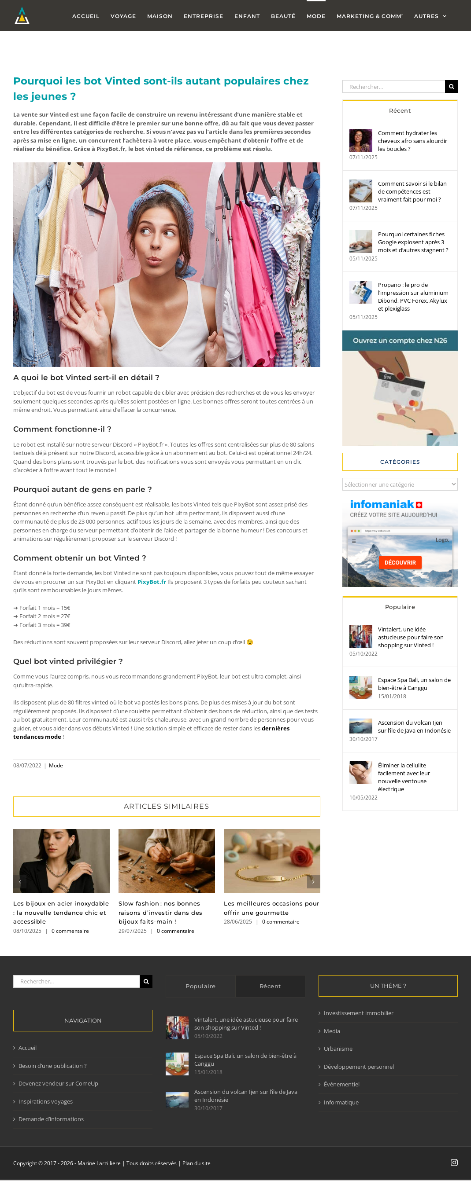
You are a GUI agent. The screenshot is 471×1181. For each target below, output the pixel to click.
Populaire (400, 606)
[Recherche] (451, 86)
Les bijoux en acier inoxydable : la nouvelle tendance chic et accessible (61, 912)
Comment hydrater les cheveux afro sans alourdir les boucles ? (412, 141)
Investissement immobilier (358, 1013)
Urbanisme (338, 1049)
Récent (400, 110)
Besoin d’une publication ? (53, 1066)
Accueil (28, 1048)
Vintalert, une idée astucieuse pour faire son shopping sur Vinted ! (411, 637)
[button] (19, 881)
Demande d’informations (51, 1119)
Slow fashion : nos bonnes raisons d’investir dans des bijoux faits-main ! (161, 912)
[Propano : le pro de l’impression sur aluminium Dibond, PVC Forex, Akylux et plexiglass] (360, 285)
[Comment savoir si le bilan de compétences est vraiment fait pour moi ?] (360, 183)
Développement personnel (359, 1067)
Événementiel (342, 1084)
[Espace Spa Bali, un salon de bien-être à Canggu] (360, 680)
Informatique (341, 1102)
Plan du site (196, 1163)
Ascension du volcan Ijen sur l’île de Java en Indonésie (414, 726)
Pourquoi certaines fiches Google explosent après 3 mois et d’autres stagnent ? (413, 242)
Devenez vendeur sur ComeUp (58, 1083)
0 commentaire (70, 931)
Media (332, 1031)
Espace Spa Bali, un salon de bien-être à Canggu (414, 684)
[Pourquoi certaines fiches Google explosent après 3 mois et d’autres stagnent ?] (360, 234)
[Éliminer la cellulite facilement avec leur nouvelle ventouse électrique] (360, 765)
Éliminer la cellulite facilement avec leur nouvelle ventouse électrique (404, 777)
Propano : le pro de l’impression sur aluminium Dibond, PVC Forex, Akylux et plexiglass (413, 296)
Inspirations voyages (46, 1101)
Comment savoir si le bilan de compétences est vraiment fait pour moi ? (412, 191)
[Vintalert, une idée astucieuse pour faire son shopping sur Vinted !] (360, 629)
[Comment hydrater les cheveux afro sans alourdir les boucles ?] (360, 133)
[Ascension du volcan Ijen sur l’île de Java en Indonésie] (360, 722)
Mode (56, 765)
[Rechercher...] (393, 86)
